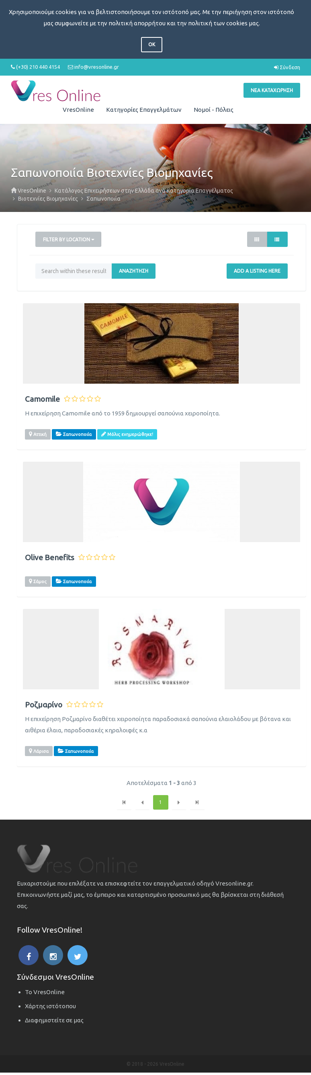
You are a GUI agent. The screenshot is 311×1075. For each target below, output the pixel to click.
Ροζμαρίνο (43, 705)
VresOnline (78, 109)
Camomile (42, 399)
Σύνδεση (287, 67)
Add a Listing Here (257, 270)
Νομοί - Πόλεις (213, 109)
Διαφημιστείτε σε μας (54, 1020)
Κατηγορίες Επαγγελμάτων (144, 109)
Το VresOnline (45, 992)
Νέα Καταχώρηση (272, 90)
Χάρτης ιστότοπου (50, 1006)
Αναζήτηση (133, 270)
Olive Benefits (49, 557)
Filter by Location (68, 239)
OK (151, 44)
